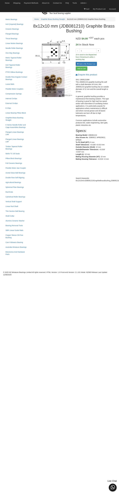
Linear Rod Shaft (12, 206)
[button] (84, 3)
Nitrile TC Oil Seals (13, 154)
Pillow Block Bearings (14, 158)
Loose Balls (10, 84)
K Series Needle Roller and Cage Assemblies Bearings (16, 126)
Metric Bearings (11, 19)
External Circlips (12, 103)
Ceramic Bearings (12, 29)
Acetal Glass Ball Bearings (15, 173)
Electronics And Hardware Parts (15, 253)
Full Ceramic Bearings (14, 163)
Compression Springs (14, 94)
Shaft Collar (10, 216)
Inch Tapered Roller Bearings (13, 66)
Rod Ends (9, 192)
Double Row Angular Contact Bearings (16, 78)
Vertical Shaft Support (14, 202)
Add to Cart (81, 69)
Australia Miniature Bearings (16, 247)
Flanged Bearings (12, 34)
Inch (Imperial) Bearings (14, 24)
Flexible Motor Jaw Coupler (16, 168)
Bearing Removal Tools (14, 226)
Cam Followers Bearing (14, 242)
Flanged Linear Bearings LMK (15, 133)
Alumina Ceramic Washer (15, 221)
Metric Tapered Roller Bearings (13, 59)
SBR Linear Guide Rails (14, 230)
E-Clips (8, 108)
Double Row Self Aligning (15, 178)
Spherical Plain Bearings (15, 187)
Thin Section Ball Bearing (15, 211)
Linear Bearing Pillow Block (16, 113)
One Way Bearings (13, 53)
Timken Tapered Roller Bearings (14, 148)
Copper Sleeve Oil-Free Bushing (14, 236)
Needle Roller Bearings (14, 48)
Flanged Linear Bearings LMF (15, 140)
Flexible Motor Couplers (14, 89)
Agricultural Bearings (13, 182)
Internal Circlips (11, 98)
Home (36, 19)
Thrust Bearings (11, 39)
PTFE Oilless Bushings (14, 72)
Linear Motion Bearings (14, 43)
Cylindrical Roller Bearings (15, 197)
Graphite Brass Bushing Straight (14, 119)
